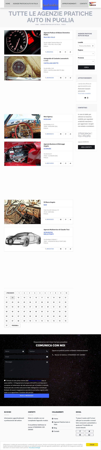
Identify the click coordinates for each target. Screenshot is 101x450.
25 (24, 302)
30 (53, 302)
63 (53, 316)
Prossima (15, 325)
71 (36, 321)
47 (24, 311)
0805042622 (50, 219)
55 (6, 316)
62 (48, 316)
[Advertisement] (38, 97)
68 (18, 321)
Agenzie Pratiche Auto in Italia (25, 4)
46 (18, 311)
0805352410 (50, 134)
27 (36, 302)
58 (24, 316)
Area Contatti (86, 147)
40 (48, 307)
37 (30, 307)
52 (53, 311)
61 (42, 316)
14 (24, 298)
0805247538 (50, 249)
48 (30, 311)
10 (66, 293)
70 (30, 321)
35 (18, 307)
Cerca (86, 67)
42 (59, 307)
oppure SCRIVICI (83, 142)
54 (65, 311)
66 (6, 321)
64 (59, 316)
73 (48, 321)
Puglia (64, 24)
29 (48, 302)
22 (6, 302)
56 (12, 316)
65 (65, 316)
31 (59, 302)
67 (12, 321)
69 (24, 321)
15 (30, 298)
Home (8, 4)
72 (42, 321)
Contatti (83, 4)
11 (6, 298)
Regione (80, 50)
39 (42, 307)
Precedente (10, 293)
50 (42, 311)
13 (18, 298)
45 (12, 311)
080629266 (50, 52)
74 (53, 321)
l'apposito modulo (42, 421)
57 (18, 316)
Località (80, 42)
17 (42, 298)
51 (48, 311)
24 (18, 302)
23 (12, 302)
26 (30, 302)
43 (65, 307)
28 (42, 302)
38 (36, 307)
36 (24, 307)
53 (59, 311)
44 (6, 311)
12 (12, 298)
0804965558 (50, 78)
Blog (55, 428)
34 (12, 307)
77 (6, 325)
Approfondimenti (69, 4)
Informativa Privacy (35, 381)
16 (36, 298)
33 (6, 307)
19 (53, 298)
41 (53, 307)
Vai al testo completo (84, 93)
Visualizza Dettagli (51, 448)
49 (36, 311)
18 (48, 298)
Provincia (81, 58)
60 (36, 316)
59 (30, 316)
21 (65, 298)
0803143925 (50, 163)
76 (65, 321)
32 (65, 302)
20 (59, 298)
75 (59, 321)
